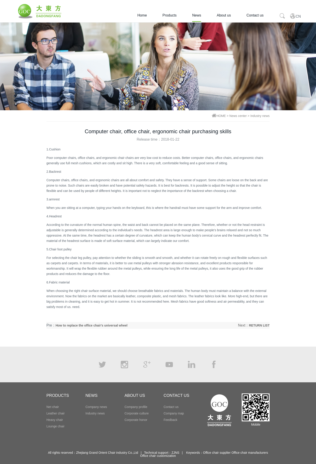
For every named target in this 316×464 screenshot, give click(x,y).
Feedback (170, 420)
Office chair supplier (217, 452)
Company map (174, 413)
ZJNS (175, 452)
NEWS (91, 395)
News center (238, 116)
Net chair (52, 407)
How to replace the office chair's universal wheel (91, 325)
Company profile (136, 407)
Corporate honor (136, 420)
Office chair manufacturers (249, 452)
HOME (221, 116)
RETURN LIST (259, 325)
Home (142, 15)
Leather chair (55, 413)
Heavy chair (54, 420)
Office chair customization (158, 456)
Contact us (254, 15)
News (196, 15)
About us (224, 15)
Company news (96, 407)
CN (295, 16)
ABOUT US (135, 395)
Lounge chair (55, 426)
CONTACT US (176, 395)
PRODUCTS (57, 395)
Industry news (260, 116)
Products (169, 15)
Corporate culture (137, 413)
